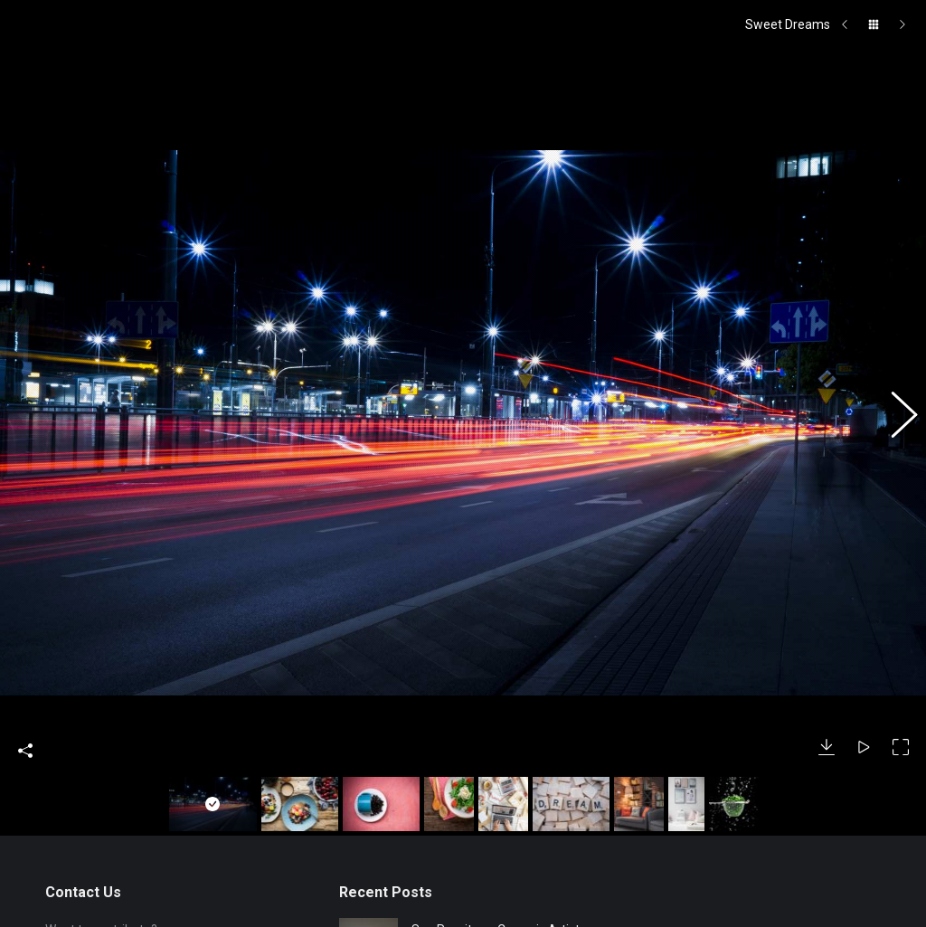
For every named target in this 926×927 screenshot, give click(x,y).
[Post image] (368, 833)
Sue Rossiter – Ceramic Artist (495, 823)
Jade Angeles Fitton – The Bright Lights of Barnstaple (487, 898)
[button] (894, 364)
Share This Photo (25, 644)
